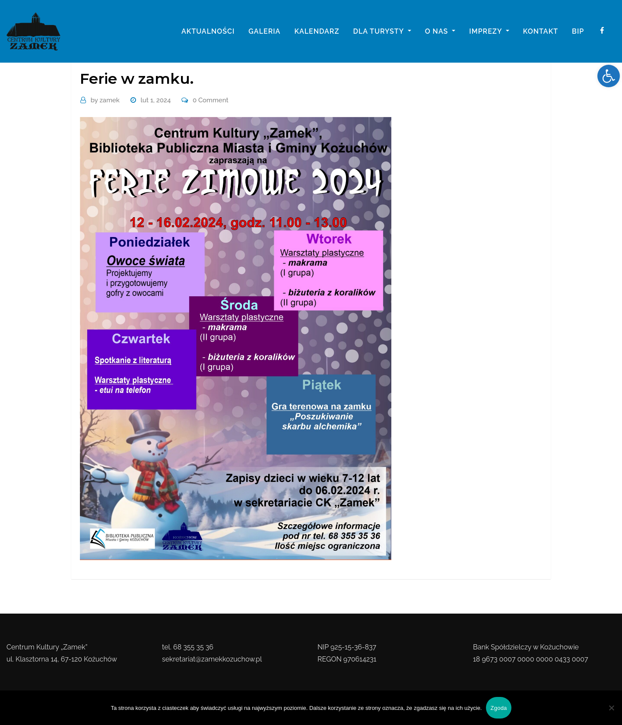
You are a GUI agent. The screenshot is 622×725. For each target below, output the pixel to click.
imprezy (489, 31)
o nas (440, 31)
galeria (264, 31)
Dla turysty (382, 31)
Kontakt (540, 31)
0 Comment (210, 100)
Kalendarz (316, 31)
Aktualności (208, 31)
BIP (578, 31)
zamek (105, 100)
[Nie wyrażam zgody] (611, 707)
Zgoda (498, 708)
